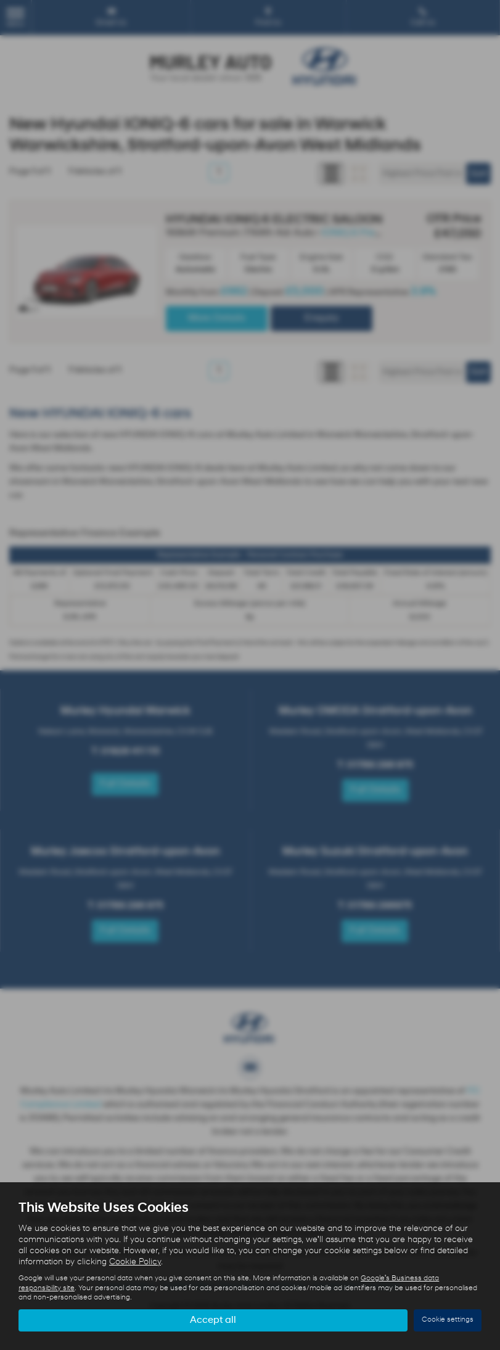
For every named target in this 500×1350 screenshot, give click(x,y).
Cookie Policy (135, 1262)
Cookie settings (447, 1319)
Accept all (213, 1320)
